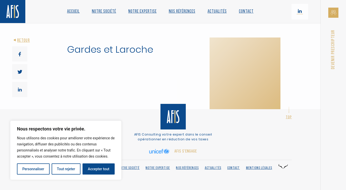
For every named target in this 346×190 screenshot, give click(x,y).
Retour (21, 41)
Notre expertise (158, 168)
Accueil (73, 11)
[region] (65, 150)
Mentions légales (259, 168)
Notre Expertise (142, 11)
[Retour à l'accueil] (12, 11)
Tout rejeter (66, 169)
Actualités (217, 11)
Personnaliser (33, 169)
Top (289, 117)
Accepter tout (98, 169)
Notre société (104, 11)
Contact (246, 11)
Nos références (182, 11)
